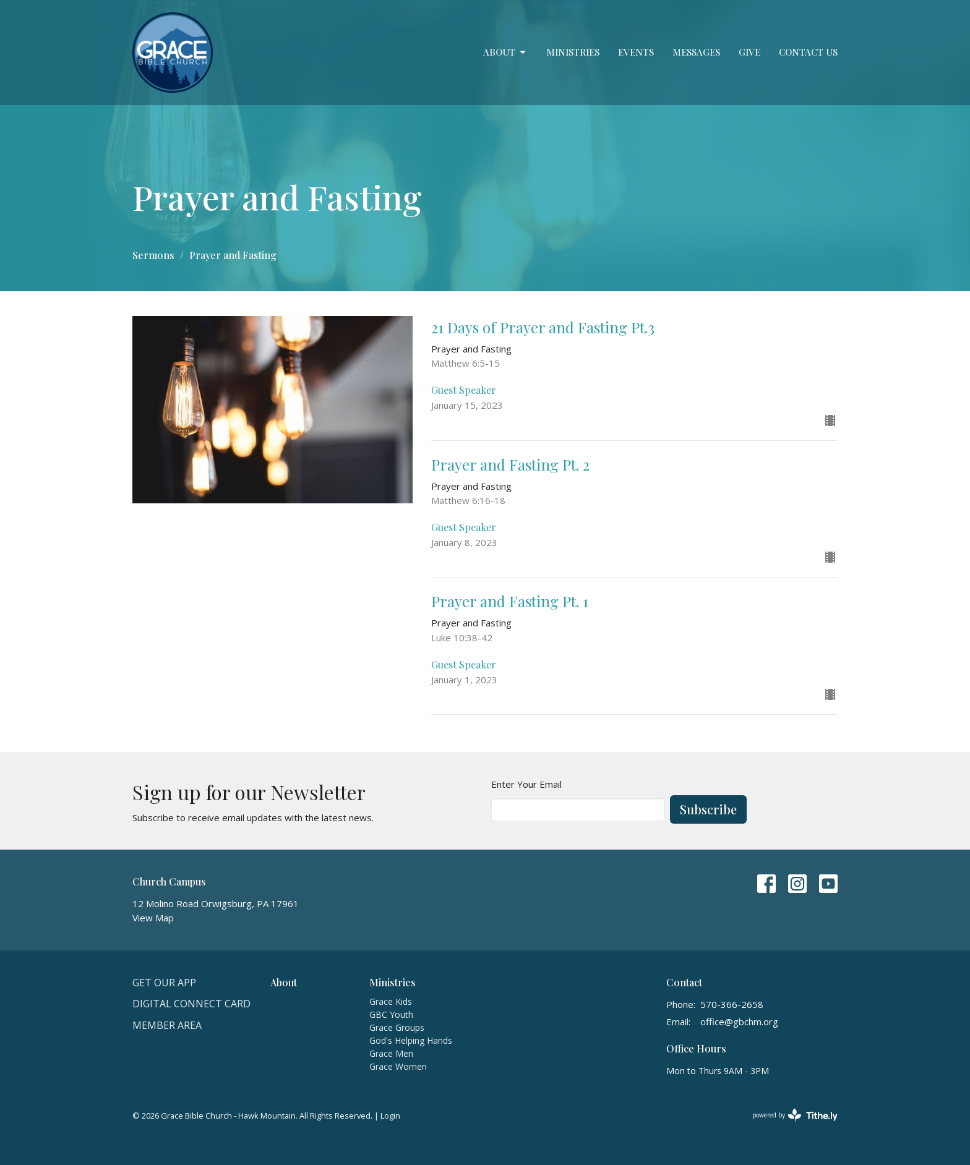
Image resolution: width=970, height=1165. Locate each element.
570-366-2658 (731, 1004)
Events (636, 52)
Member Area (167, 1025)
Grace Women (398, 1066)
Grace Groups (396, 1027)
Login (390, 1115)
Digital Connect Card (191, 1003)
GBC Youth (391, 1014)
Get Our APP (164, 982)
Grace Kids (390, 1001)
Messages (696, 52)
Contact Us (808, 52)
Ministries (572, 52)
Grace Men (391, 1053)
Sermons (153, 255)
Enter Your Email (526, 784)
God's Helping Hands (410, 1040)
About (505, 52)
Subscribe (708, 809)
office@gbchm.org (739, 1021)
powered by (795, 1115)
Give (749, 52)
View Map (153, 917)
